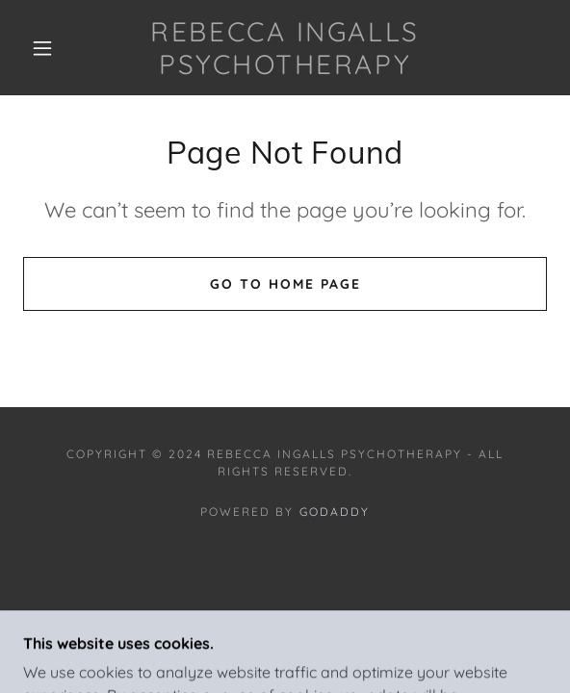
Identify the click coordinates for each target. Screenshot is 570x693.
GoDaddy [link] (334, 511)
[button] (49, 48)
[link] (284, 47)
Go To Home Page (285, 284)
